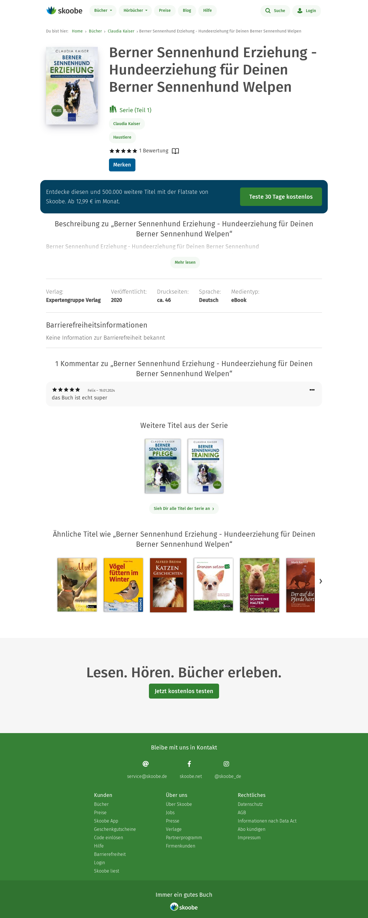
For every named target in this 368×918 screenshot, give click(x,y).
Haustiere (122, 137)
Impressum (249, 837)
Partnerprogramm (184, 837)
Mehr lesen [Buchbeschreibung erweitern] (185, 262)
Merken (122, 165)
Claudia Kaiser (121, 31)
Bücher (101, 10)
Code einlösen (108, 837)
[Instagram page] (228, 770)
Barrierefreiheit (110, 854)
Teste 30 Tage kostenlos (281, 196)
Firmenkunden (180, 846)
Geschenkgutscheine (115, 829)
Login (306, 10)
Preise (165, 10)
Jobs (170, 812)
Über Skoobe (179, 804)
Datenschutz (250, 804)
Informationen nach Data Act (267, 821)
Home (77, 31)
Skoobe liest (106, 871)
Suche (275, 10)
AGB (242, 812)
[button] (320, 581)
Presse (172, 821)
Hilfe (207, 10)
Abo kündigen (251, 829)
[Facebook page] (191, 770)
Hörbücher (134, 10)
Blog (187, 10)
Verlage (174, 829)
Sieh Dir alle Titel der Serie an (184, 508)
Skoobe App (106, 821)
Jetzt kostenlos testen (184, 691)
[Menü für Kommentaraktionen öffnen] (312, 390)
